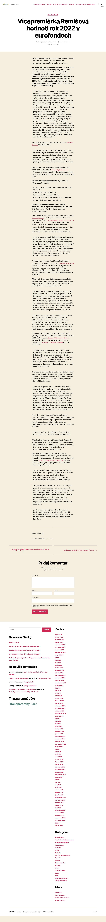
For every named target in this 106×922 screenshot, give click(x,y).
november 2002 (61, 824)
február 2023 (60, 737)
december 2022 (61, 742)
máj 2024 (58, 699)
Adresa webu (35, 603)
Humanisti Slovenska (39, 5)
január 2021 (59, 801)
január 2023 (59, 740)
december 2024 (61, 681)
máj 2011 (58, 814)
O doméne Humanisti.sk (60, 5)
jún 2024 (58, 697)
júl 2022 (58, 755)
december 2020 (61, 803)
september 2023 (61, 719)
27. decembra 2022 (65, 44)
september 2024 (61, 689)
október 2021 (60, 778)
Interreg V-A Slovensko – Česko (59, 343)
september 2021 (61, 781)
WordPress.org (60, 906)
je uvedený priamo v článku (48, 44)
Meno (34, 596)
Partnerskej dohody (39, 221)
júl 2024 (58, 694)
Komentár (35, 582)
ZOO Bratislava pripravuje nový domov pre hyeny (27, 660)
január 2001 (59, 831)
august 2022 (60, 753)
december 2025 (61, 651)
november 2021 (61, 775)
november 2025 (61, 653)
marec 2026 (59, 643)
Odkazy (71, 5)
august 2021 (59, 783)
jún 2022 (58, 758)
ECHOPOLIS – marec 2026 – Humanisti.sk (24, 698)
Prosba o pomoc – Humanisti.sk (20, 684)
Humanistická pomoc (63, 848)
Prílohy (57, 874)
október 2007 (60, 819)
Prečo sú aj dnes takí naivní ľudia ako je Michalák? (27, 652)
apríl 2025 (59, 671)
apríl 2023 (59, 732)
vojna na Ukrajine (49, 543)
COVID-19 (36, 543)
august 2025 (60, 661)
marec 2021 (59, 796)
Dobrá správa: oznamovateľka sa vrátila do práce (27, 656)
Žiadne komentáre (54, 47)
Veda (57, 882)
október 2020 (60, 809)
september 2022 (61, 750)
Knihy (57, 856)
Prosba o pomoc (15, 648)
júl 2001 (58, 829)
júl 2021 (58, 786)
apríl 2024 (59, 702)
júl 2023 (58, 724)
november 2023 (61, 714)
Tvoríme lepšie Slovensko (61, 172)
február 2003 (60, 821)
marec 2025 (59, 674)
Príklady (58, 871)
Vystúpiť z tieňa (29, 690)
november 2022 (61, 745)
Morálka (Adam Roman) (63, 861)
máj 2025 (58, 668)
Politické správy (61, 869)
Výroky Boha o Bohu (31, 694)
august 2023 (60, 722)
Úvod (57, 879)
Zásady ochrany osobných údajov (85, 5)
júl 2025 (58, 663)
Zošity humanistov (62, 887)
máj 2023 (58, 730)
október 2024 (60, 686)
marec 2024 (59, 704)
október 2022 (60, 747)
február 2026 (60, 646)
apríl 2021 (58, 793)
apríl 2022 (59, 763)
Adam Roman (60, 843)
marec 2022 (59, 765)
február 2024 (60, 707)
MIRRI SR (42, 543)
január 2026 (59, 648)
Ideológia (58, 854)
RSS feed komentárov (63, 904)
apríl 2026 (59, 641)
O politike (58, 864)
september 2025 (61, 658)
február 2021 (60, 798)
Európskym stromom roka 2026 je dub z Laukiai (26, 700)
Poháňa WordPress (51, 918)
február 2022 (60, 768)
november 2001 (61, 826)
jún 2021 (58, 788)
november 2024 (61, 684)
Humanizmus (60, 851)
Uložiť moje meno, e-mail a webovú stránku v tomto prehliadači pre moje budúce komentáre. (52, 612)
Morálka (58, 859)
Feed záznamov (61, 901)
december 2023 (61, 712)
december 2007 (61, 816)
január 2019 (59, 811)
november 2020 (61, 806)
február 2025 (60, 676)
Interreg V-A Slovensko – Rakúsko (54, 347)
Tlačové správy (53, 17)
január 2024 (59, 709)
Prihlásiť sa (59, 899)
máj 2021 (58, 791)
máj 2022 (58, 760)
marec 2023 (59, 735)
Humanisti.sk (18, 918)
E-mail (56, 596)
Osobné (58, 866)
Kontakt (49, 5)
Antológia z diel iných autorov (66, 846)
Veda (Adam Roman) (62, 884)
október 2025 (60, 656)
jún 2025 (58, 666)
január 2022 (59, 770)
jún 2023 (58, 727)
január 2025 (59, 679)
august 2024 (60, 691)
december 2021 (61, 773)
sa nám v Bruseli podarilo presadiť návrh (54, 465)
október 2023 (60, 717)
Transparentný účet (16, 686)
